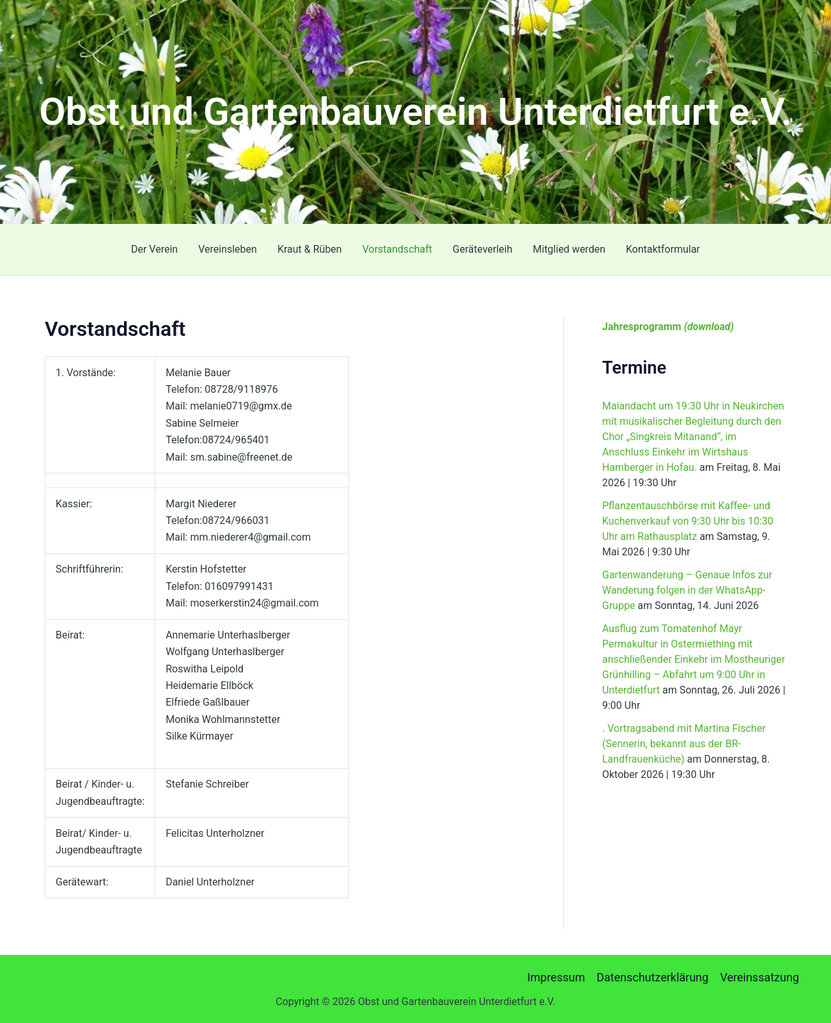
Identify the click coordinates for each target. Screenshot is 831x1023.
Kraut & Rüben (309, 249)
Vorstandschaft (397, 249)
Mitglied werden (569, 249)
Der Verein (154, 249)
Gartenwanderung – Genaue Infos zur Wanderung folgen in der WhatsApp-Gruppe (687, 590)
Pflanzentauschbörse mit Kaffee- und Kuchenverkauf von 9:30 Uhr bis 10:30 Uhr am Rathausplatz (687, 521)
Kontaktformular (663, 249)
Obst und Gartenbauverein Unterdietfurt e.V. (415, 111)
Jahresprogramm (668, 327)
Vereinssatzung (759, 977)
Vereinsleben (227, 249)
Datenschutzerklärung (652, 977)
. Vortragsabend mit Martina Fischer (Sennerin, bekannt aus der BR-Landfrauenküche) (684, 743)
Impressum (556, 977)
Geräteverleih (482, 249)
